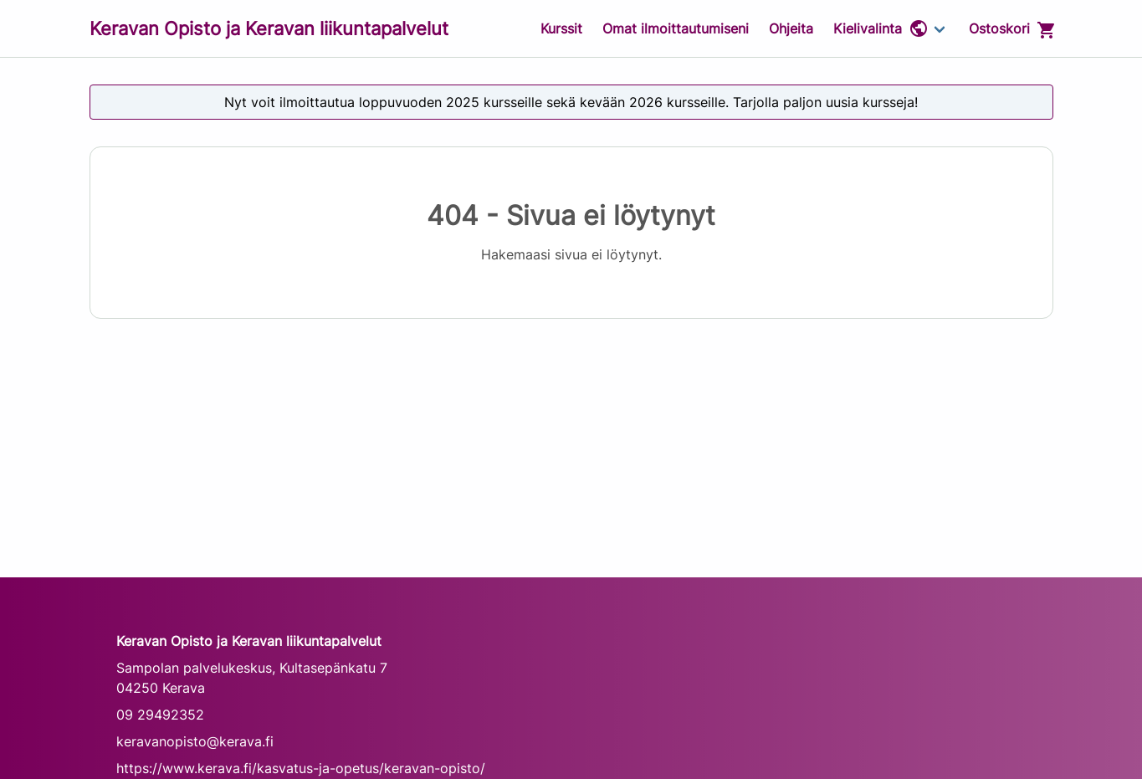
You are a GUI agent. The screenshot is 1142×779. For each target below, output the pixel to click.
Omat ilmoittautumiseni (675, 28)
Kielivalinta (881, 28)
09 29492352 (160, 714)
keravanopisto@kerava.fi (195, 741)
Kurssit (561, 28)
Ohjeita (791, 28)
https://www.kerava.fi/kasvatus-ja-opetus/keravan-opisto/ (300, 768)
